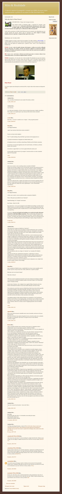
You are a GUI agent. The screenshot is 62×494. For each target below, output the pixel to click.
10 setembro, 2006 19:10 (12, 420)
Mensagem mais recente (9, 486)
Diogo (8, 125)
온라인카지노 (18, 453)
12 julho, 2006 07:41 (11, 222)
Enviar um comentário (10, 483)
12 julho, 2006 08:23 (11, 262)
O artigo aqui (9, 220)
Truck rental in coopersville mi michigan (25, 428)
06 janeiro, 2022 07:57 (11, 456)
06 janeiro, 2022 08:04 (11, 468)
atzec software (10, 430)
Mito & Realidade (15, 5)
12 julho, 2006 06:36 (11, 157)
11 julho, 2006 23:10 (11, 113)
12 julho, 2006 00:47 (11, 121)
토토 (28, 477)
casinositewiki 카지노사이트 (13, 436)
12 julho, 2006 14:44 (11, 399)
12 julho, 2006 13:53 (11, 320)
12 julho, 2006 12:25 (11, 307)
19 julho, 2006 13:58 (11, 408)
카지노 (32, 465)
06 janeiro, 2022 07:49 (11, 443)
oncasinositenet (10, 461)
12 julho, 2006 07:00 (11, 186)
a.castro (9, 117)
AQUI (8, 155)
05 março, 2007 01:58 (11, 431)
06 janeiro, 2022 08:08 (11, 480)
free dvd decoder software (31, 426)
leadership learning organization (28, 427)
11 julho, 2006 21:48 (11, 101)
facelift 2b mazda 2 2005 (17, 427)
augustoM (9, 311)
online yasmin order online (38, 428)
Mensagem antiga (41, 486)
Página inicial (26, 486)
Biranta (9, 324)
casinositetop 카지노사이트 (13, 448)
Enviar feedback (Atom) (14, 488)
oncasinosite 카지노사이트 (12, 473)
